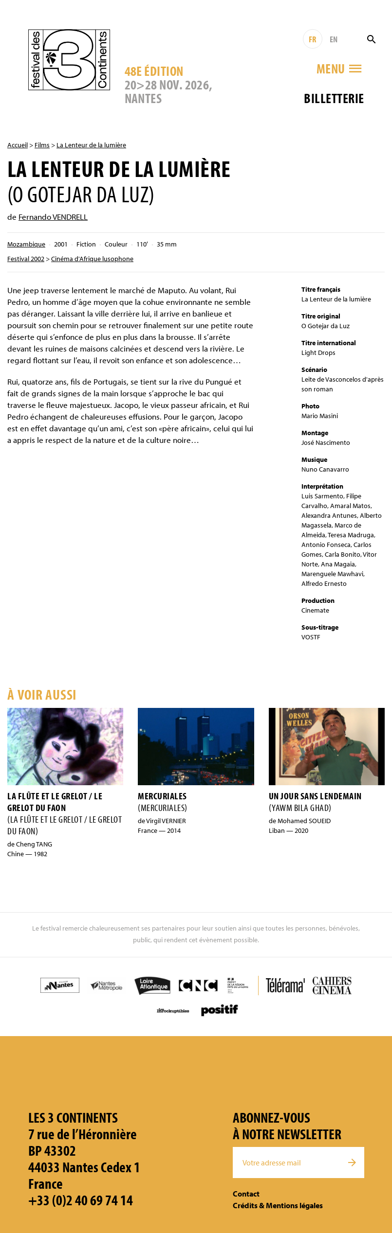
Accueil (17, 145)
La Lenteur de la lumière (91, 145)
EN (333, 39)
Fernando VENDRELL (53, 216)
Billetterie (334, 97)
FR (312, 39)
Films (42, 145)
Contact (246, 1193)
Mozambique (26, 244)
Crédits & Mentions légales (278, 1205)
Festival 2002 (25, 258)
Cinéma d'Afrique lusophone (92, 258)
